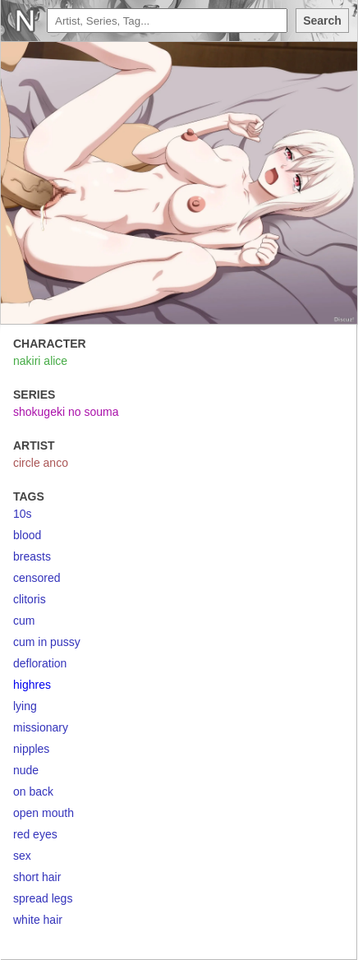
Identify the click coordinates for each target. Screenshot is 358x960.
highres (32, 684)
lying (25, 706)
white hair (37, 919)
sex (22, 855)
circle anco (40, 462)
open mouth (43, 812)
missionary (40, 727)
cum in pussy (46, 641)
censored (37, 577)
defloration (40, 663)
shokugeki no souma (65, 411)
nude (26, 770)
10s (22, 513)
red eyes (35, 834)
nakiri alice (40, 360)
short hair (37, 877)
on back (33, 791)
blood (27, 535)
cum (23, 620)
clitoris (29, 599)
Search (322, 20)
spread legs (42, 898)
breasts (32, 556)
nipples (31, 748)
